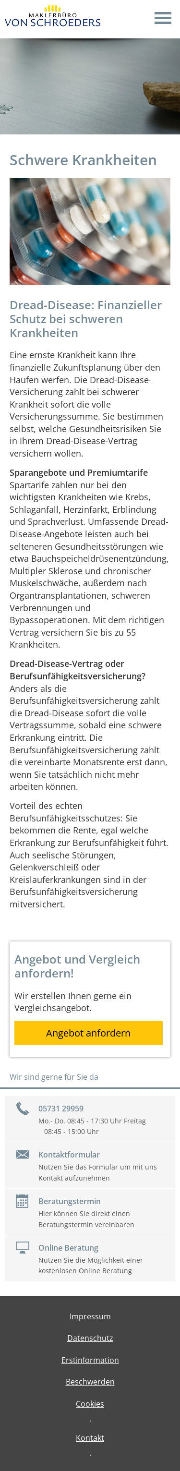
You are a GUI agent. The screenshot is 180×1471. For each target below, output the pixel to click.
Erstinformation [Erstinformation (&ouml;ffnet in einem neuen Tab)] (90, 1360)
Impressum (90, 1316)
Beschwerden (90, 1381)
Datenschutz (90, 1338)
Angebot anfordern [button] (88, 1032)
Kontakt (90, 1438)
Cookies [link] (90, 1404)
